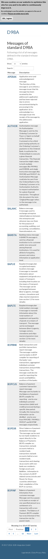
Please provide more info (18, 13)
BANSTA (12, 235)
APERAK (12, 76)
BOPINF (12, 490)
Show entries (17, 64)
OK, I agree (7, 18)
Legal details (26, 553)
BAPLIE (11, 264)
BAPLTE (12, 305)
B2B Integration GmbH (21, 545)
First (11, 529)
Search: (20, 68)
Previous (19, 529)
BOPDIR (12, 428)
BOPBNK (12, 345)
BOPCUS (12, 384)
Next (29, 534)
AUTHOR (12, 126)
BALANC (12, 208)
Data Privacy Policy (39, 553)
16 (23, 534)
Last (36, 534)
